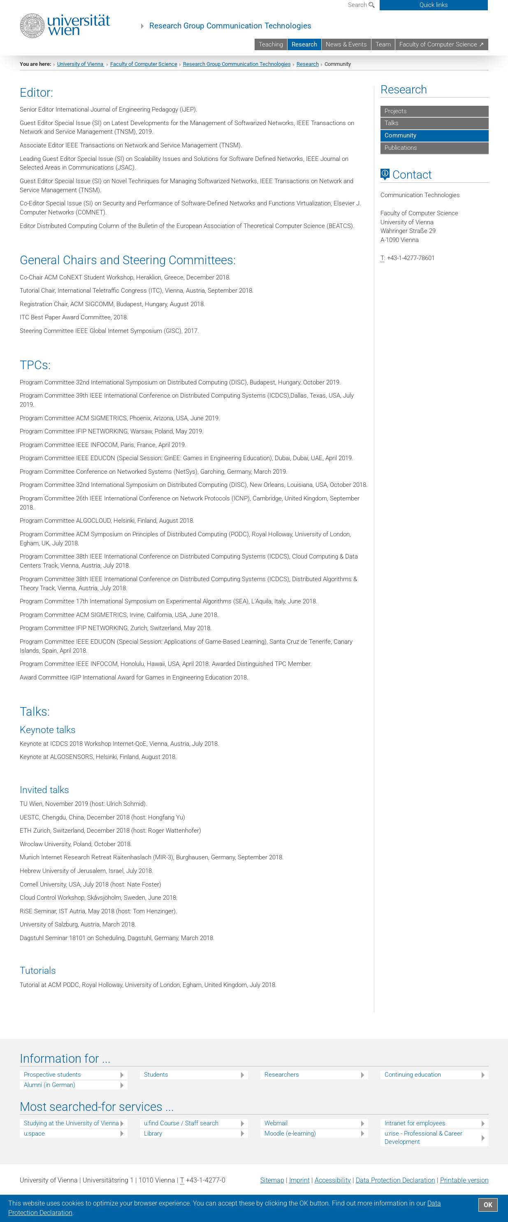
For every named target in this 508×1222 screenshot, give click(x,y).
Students (156, 1082)
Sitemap (272, 1188)
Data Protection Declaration (395, 1188)
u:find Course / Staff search (181, 1130)
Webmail (276, 1130)
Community (400, 143)
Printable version (464, 1188)
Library (153, 1140)
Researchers (281, 1082)
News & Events (346, 44)
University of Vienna (80, 71)
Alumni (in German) (49, 1092)
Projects (396, 118)
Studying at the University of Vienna (71, 1130)
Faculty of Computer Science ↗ (441, 44)
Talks (392, 130)
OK (488, 1205)
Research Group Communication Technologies (230, 25)
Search (361, 5)
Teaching (271, 44)
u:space (34, 1140)
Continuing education (413, 1082)
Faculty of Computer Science (143, 71)
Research (304, 44)
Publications (401, 155)
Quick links (434, 5)
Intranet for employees (415, 1130)
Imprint (299, 1188)
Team (383, 44)
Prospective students (52, 1082)
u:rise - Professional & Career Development (423, 1145)
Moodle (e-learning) (290, 1140)
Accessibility (333, 1188)
